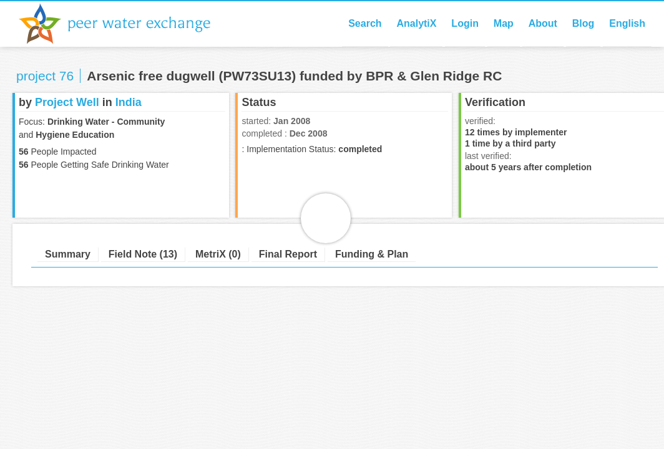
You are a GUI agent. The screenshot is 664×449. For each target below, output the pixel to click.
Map (504, 23)
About (543, 23)
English (627, 23)
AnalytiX (416, 23)
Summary (67, 254)
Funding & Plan (371, 254)
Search (364, 23)
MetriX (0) (218, 254)
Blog (583, 23)
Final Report (288, 254)
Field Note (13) (143, 254)
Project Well (67, 102)
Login (465, 23)
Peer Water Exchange (124, 23)
